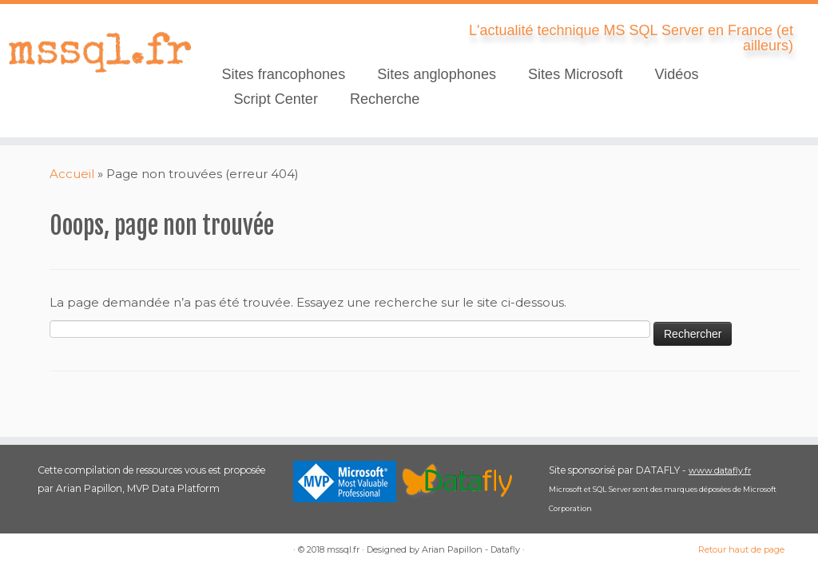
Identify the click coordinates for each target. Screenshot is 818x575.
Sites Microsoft (575, 74)
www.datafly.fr (720, 470)
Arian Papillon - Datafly (471, 549)
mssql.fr (343, 549)
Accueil (72, 173)
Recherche (384, 99)
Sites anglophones (436, 74)
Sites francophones (283, 74)
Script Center (275, 99)
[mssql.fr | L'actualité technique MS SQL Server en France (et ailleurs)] (96, 52)
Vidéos (677, 74)
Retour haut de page (741, 549)
